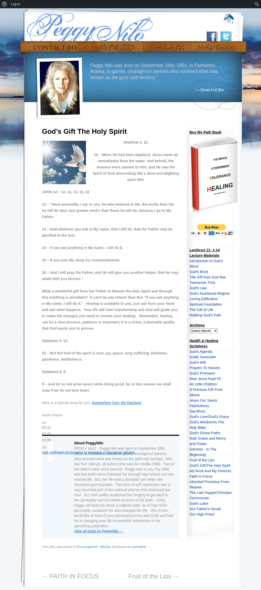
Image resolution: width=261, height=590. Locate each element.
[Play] (44, 422)
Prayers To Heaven (205, 368)
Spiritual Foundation (206, 304)
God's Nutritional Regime (210, 293)
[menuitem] (4, 4)
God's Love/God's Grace (209, 417)
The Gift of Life (201, 310)
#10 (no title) (216, 46)
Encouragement (87, 547)
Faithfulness (199, 406)
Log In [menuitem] (15, 4)
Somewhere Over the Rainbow (116, 403)
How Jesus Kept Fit (205, 379)
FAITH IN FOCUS (70, 576)
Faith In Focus (201, 476)
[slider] (46, 434)
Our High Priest (202, 514)
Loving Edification (204, 299)
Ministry (105, 547)
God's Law (198, 288)
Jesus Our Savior (203, 400)
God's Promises (202, 373)
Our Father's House (205, 509)
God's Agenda (201, 352)
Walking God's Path (205, 315)
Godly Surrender (203, 357)
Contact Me (55, 46)
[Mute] (44, 447)
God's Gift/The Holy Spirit (210, 465)
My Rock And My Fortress (210, 471)
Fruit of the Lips (153, 576)
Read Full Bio (212, 90)
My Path (117, 46)
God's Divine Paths (205, 433)
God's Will (198, 362)
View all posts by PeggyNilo (98, 531)
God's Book (199, 272)
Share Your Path (167, 46)
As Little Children (203, 384)
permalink (139, 547)
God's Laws (199, 503)
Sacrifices (197, 411)
